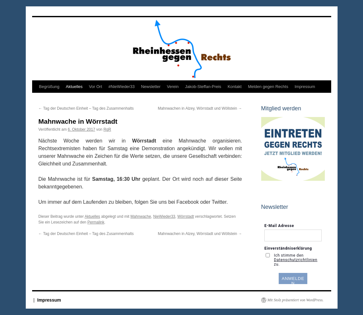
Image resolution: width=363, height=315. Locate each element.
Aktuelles (74, 86)
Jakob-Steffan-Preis (203, 86)
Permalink (95, 222)
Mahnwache (140, 216)
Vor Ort (95, 86)
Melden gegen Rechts (268, 86)
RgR (107, 129)
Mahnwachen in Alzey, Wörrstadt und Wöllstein (200, 108)
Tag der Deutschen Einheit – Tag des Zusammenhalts (86, 108)
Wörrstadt (185, 216)
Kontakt (234, 86)
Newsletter (150, 86)
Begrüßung (49, 86)
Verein (173, 86)
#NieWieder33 (121, 86)
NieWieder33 (164, 216)
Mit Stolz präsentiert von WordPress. (296, 300)
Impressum (305, 86)
